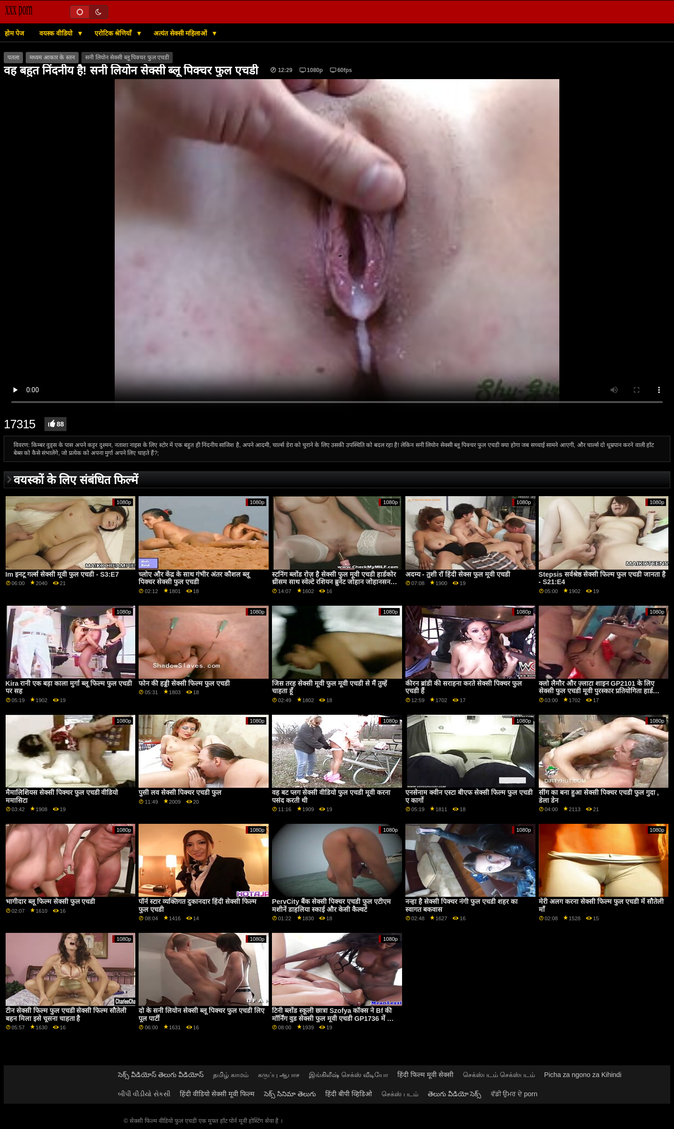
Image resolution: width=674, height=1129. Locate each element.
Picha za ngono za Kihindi (583, 1074)
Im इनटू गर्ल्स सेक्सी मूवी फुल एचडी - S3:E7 (62, 574)
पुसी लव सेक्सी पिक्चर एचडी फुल (180, 792)
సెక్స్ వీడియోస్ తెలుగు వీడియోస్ (161, 1074)
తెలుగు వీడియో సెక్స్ (455, 1094)
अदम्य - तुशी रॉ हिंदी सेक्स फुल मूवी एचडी (457, 574)
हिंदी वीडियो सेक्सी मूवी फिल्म (217, 1094)
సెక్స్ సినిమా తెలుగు (290, 1094)
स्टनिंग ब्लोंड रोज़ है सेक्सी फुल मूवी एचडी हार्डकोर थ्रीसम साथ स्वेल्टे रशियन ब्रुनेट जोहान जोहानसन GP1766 (334, 582)
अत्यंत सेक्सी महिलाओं (181, 33)
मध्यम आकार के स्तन (51, 57)
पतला (13, 57)
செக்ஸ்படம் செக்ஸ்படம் (499, 1074)
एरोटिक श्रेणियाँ (114, 33)
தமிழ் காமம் (231, 1074)
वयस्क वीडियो (56, 33)
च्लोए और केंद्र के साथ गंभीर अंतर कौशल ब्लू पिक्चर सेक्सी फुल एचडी (194, 578)
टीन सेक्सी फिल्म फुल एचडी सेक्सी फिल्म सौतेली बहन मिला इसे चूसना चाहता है (66, 1014)
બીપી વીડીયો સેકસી (144, 1094)
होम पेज (14, 33)
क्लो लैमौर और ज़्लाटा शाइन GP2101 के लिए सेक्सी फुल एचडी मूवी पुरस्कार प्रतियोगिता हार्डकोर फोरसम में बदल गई (601, 691)
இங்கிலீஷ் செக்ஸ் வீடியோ (348, 1074)
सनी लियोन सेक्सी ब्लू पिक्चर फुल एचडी (127, 57)
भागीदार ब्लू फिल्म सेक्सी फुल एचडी (50, 901)
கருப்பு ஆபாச (279, 1074)
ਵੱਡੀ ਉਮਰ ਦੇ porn (514, 1094)
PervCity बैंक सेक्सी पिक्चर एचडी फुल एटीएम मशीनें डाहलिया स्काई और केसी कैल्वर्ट (331, 905)
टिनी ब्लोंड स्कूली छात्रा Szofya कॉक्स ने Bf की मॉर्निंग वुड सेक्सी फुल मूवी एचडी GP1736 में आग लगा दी (335, 1018)
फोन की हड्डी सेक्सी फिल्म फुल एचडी (184, 683)
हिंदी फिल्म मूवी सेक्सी (425, 1074)
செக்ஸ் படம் (399, 1094)
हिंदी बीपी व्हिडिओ (348, 1094)
